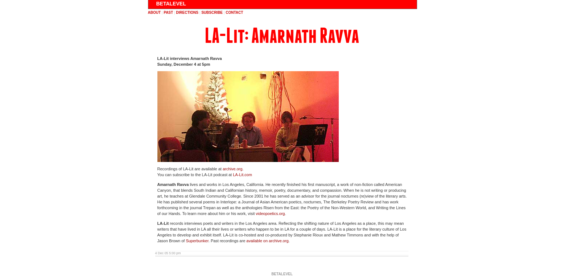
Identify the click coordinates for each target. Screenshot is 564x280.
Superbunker (197, 241)
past (168, 13)
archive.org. (233, 169)
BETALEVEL (171, 4)
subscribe (212, 13)
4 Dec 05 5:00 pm (168, 253)
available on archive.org (267, 241)
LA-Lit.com (242, 175)
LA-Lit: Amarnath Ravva (282, 35)
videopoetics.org (270, 213)
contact (234, 13)
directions (187, 13)
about (154, 13)
